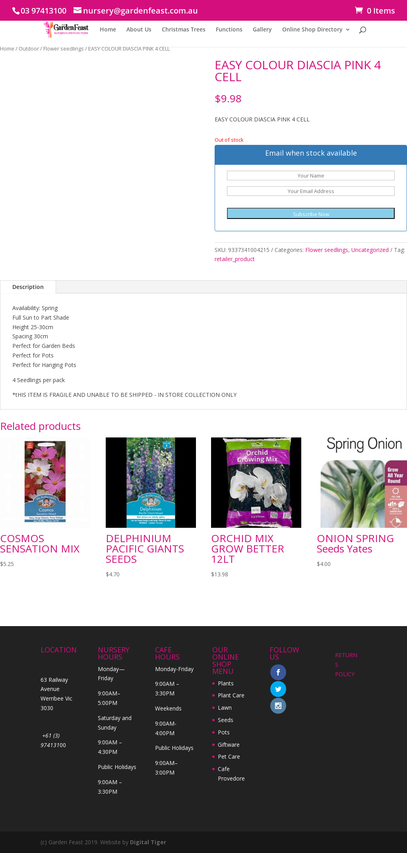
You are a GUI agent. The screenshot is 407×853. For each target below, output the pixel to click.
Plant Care (231, 695)
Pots (224, 732)
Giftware (229, 744)
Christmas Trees (183, 30)
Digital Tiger (148, 842)
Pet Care (229, 756)
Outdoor (29, 48)
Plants (226, 683)
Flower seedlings (63, 48)
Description (28, 287)
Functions (229, 30)
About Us (138, 30)
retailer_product (235, 259)
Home (108, 30)
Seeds (225, 720)
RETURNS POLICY (346, 664)
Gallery (262, 30)
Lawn (225, 707)
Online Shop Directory (312, 30)
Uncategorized (370, 250)
